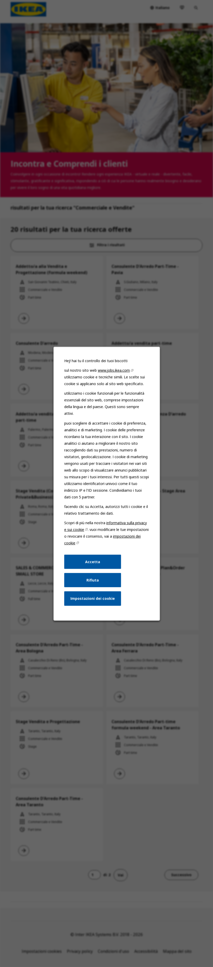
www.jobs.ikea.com (114, 371)
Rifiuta (92, 580)
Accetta (92, 562)
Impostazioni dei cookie (92, 598)
